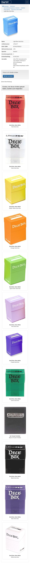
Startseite (5, 6)
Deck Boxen (7, 9)
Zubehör (23, 8)
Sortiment (12, 6)
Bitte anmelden (8, 76)
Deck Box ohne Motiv (16, 9)
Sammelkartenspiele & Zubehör (12, 8)
